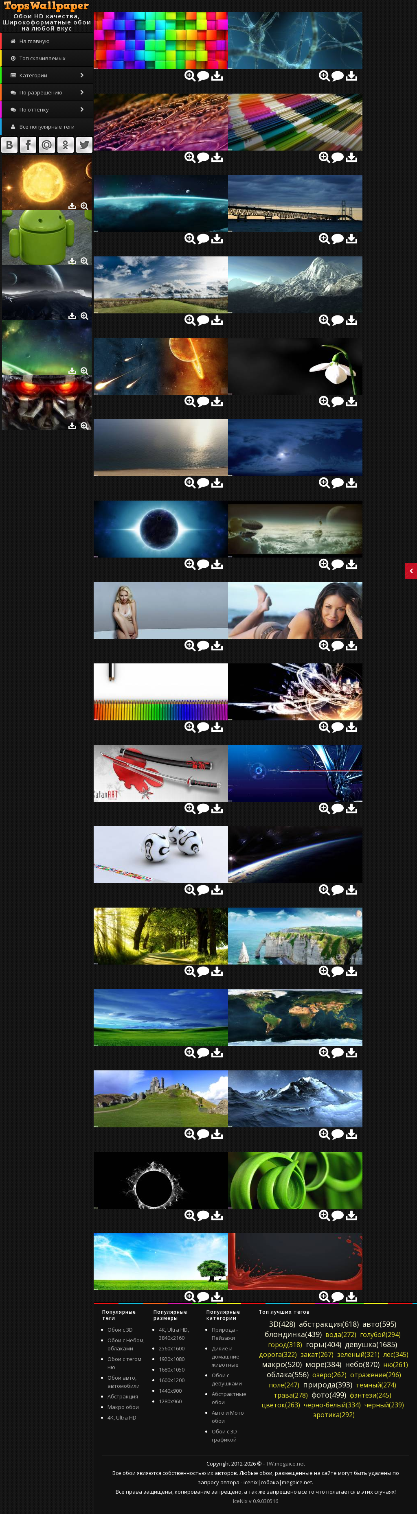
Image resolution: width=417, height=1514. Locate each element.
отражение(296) (375, 1374)
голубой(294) (380, 1334)
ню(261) (395, 1364)
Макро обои (123, 1407)
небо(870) (362, 1364)
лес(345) (395, 1354)
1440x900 (170, 1390)
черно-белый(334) (332, 1404)
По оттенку (47, 109)
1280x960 (170, 1401)
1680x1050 (171, 1369)
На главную (30, 41)
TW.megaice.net (285, 1463)
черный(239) (384, 1404)
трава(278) (291, 1395)
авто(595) (379, 1324)
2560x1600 (171, 1348)
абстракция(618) (329, 1324)
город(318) (285, 1344)
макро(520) (282, 1364)
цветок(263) (280, 1404)
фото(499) (329, 1395)
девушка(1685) (371, 1344)
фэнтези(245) (370, 1395)
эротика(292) (334, 1414)
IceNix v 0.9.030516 (255, 1501)
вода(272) (340, 1334)
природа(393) (327, 1384)
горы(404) (323, 1344)
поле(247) (284, 1385)
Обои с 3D (120, 1329)
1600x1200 (171, 1380)
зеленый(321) (358, 1354)
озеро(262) (329, 1374)
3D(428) (282, 1324)
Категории (47, 75)
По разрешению (47, 92)
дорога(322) (278, 1354)
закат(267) (317, 1354)
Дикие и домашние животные (225, 1356)
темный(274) (376, 1385)
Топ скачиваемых (38, 58)
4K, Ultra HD (122, 1417)
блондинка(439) (293, 1334)
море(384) (323, 1364)
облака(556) (288, 1374)
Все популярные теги (42, 126)
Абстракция (123, 1396)
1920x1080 (171, 1359)
